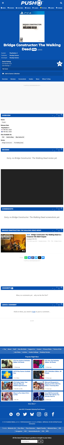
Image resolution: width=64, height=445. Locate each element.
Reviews (13, 79)
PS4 (52, 241)
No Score (5, 69)
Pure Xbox (21, 428)
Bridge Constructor (7, 142)
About (9, 349)
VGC (25, 431)
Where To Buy (46, 79)
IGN (60, 428)
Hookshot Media (10, 422)
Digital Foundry (41, 428)
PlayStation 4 (14, 53)
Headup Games (14, 55)
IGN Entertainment (26, 422)
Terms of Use (57, 349)
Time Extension (30, 428)
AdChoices (45, 422)
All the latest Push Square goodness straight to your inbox (32, 438)
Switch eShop (10, 137)
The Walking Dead (18, 142)
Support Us (31, 349)
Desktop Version (45, 352)
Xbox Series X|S (20, 137)
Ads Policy (17, 352)
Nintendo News (52, 428)
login (34, 312)
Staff (14, 349)
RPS (47, 431)
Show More (32, 404)
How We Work (22, 349)
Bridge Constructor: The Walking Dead (32, 47)
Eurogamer (19, 431)
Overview (5, 79)
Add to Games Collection (11, 74)
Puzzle (4, 122)
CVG (43, 431)
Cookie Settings (33, 352)
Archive (24, 352)
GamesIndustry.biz (34, 431)
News (37, 79)
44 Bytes (39, 422)
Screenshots (22, 79)
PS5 (3, 137)
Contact (39, 349)
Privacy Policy (47, 349)
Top (4, 349)
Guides (31, 79)
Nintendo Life (12, 428)
